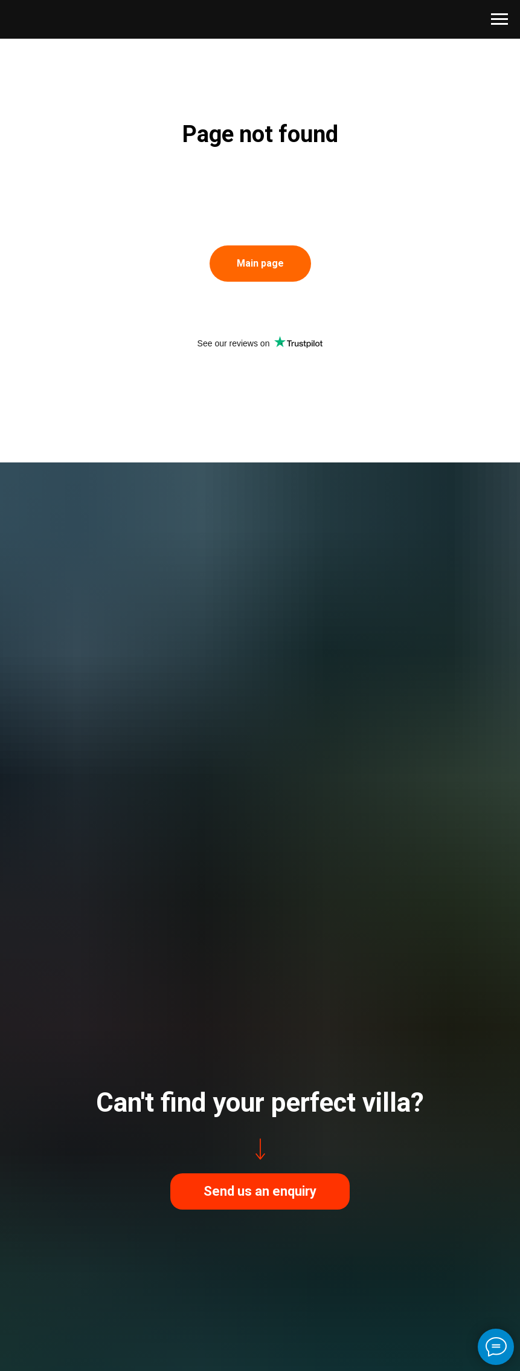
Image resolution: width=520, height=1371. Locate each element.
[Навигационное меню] (499, 19)
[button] (260, 1191)
